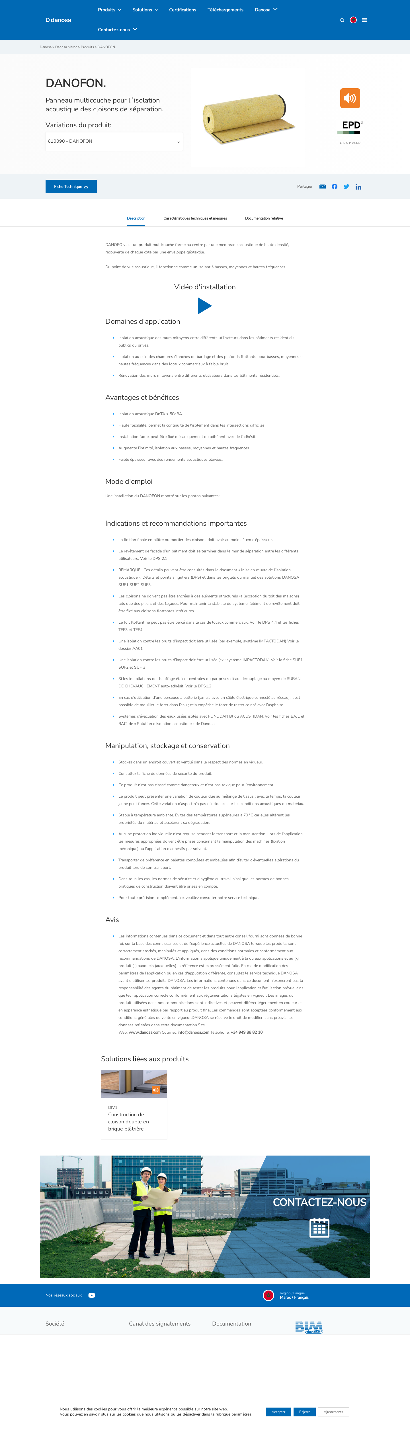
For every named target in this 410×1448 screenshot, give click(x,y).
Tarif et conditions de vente (236, 1325)
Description (132, 199)
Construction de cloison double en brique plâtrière (128, 1102)
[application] (263, 11)
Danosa (52, 1318)
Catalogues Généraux (231, 1318)
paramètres (230, 1415)
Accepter (270, 1412)
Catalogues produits (230, 1333)
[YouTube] (91, 1276)
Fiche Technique (68, 167)
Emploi (52, 1333)
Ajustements (340, 1412)
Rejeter (304, 1412)
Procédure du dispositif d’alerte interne (163, 1333)
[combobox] (114, 122)
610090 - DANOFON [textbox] (70, 122)
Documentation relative (267, 199)
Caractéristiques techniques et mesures (194, 199)
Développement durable (67, 1325)
